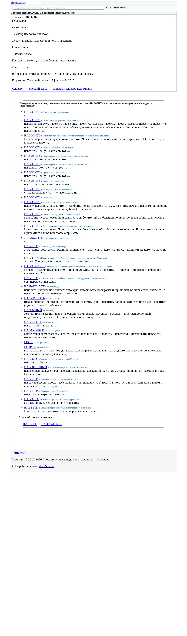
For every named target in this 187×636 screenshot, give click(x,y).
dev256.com (46, 466)
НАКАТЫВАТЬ (34, 298)
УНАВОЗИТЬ (33, 237)
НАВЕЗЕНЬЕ (33, 322)
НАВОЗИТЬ (32, 111)
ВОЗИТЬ (30, 347)
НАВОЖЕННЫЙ (35, 367)
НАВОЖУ (31, 358)
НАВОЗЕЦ (30, 424)
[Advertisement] (116, 36)
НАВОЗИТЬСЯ (34, 266)
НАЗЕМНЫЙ (33, 310)
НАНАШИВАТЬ (35, 286)
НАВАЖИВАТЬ (34, 330)
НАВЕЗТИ (31, 246)
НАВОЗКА (31, 258)
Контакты (18, 452)
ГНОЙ (28, 342)
